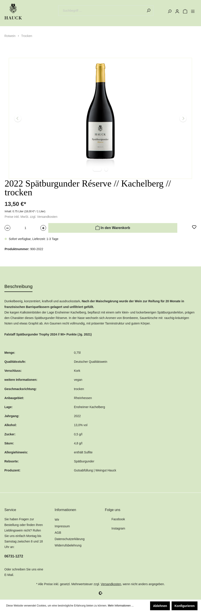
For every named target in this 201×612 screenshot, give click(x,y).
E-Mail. (9, 575)
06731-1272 (13, 556)
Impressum (62, 526)
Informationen (65, 510)
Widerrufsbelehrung (68, 545)
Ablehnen (160, 606)
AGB (58, 532)
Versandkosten (111, 584)
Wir (57, 519)
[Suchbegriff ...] (101, 10)
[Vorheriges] (17, 118)
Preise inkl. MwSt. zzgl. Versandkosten (31, 216)
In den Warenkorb (112, 227)
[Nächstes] (183, 118)
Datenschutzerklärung (69, 539)
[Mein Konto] (177, 11)
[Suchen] (148, 10)
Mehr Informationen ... (120, 605)
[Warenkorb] (185, 11)
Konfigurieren (184, 606)
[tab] (18, 286)
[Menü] (193, 11)
